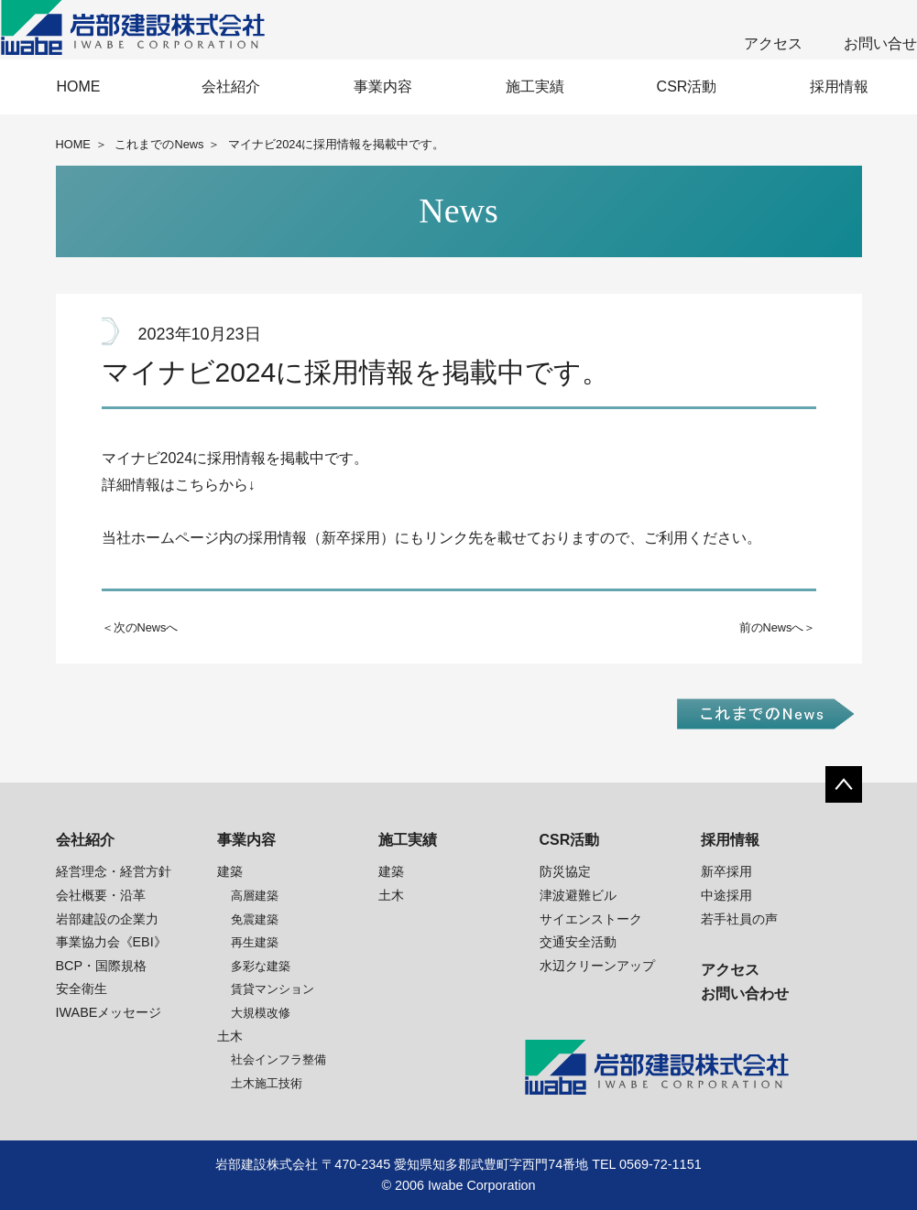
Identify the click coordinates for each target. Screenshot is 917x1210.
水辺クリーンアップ (597, 965)
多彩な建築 (260, 966)
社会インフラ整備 (278, 1059)
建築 (230, 871)
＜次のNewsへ (140, 627)
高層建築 (254, 895)
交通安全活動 (578, 942)
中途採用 (726, 895)
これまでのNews (159, 144)
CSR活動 (687, 86)
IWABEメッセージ (109, 1012)
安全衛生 (81, 988)
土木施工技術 (266, 1083)
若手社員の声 (739, 919)
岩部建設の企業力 (107, 919)
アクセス (773, 43)
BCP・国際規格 (101, 965)
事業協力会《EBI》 (111, 942)
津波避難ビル (578, 895)
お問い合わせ (745, 993)
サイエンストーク (591, 919)
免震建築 (254, 919)
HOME (79, 86)
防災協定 (565, 871)
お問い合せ (880, 43)
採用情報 (839, 86)
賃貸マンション (272, 989)
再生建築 (254, 942)
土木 (230, 1036)
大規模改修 (260, 1013)
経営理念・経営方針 (113, 871)
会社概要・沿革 (101, 895)
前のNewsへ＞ (777, 627)
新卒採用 (726, 871)
